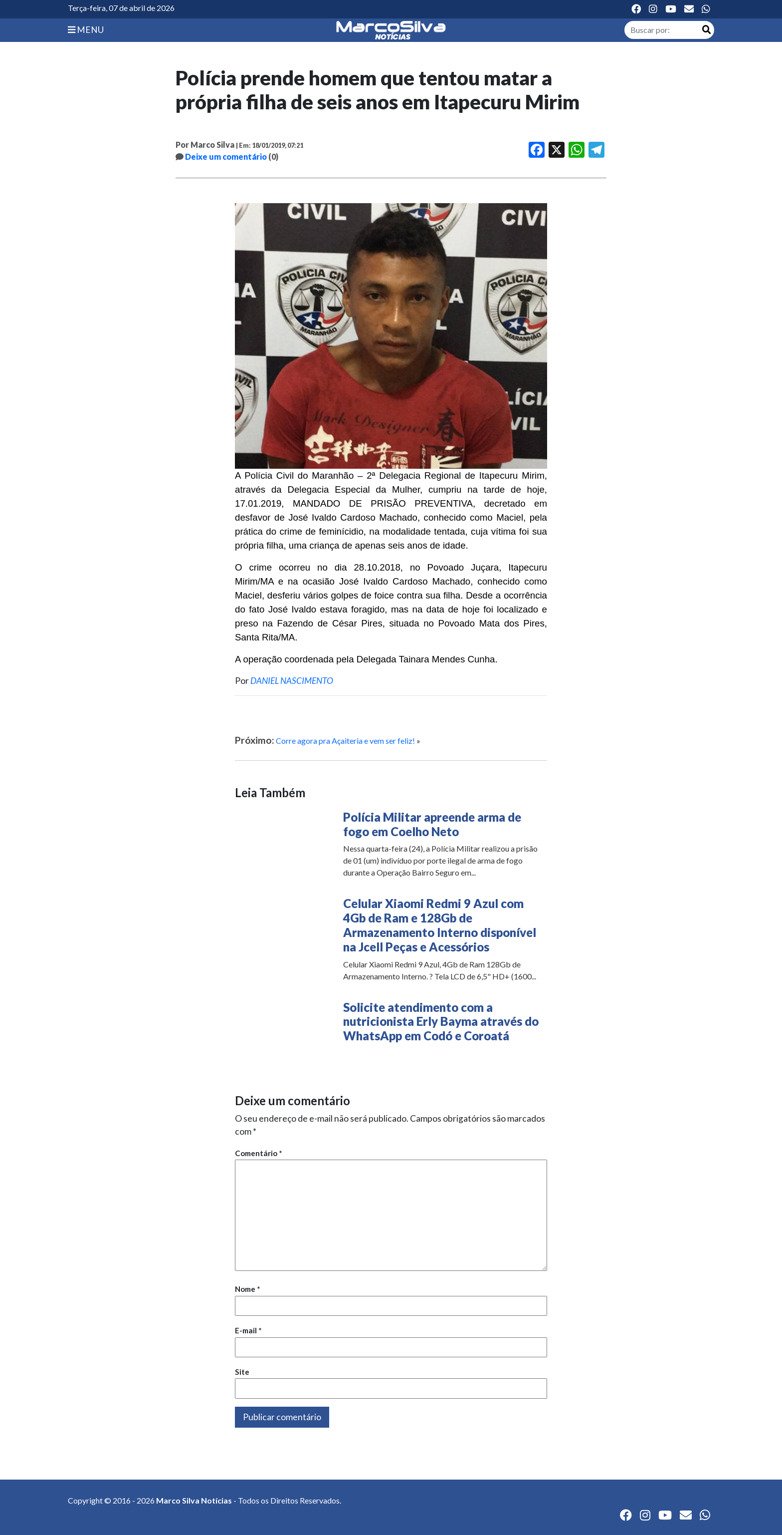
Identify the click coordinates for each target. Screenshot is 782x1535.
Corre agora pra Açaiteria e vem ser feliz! (345, 740)
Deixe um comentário (226, 156)
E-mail (248, 1330)
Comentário (258, 1153)
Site (242, 1371)
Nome (247, 1288)
